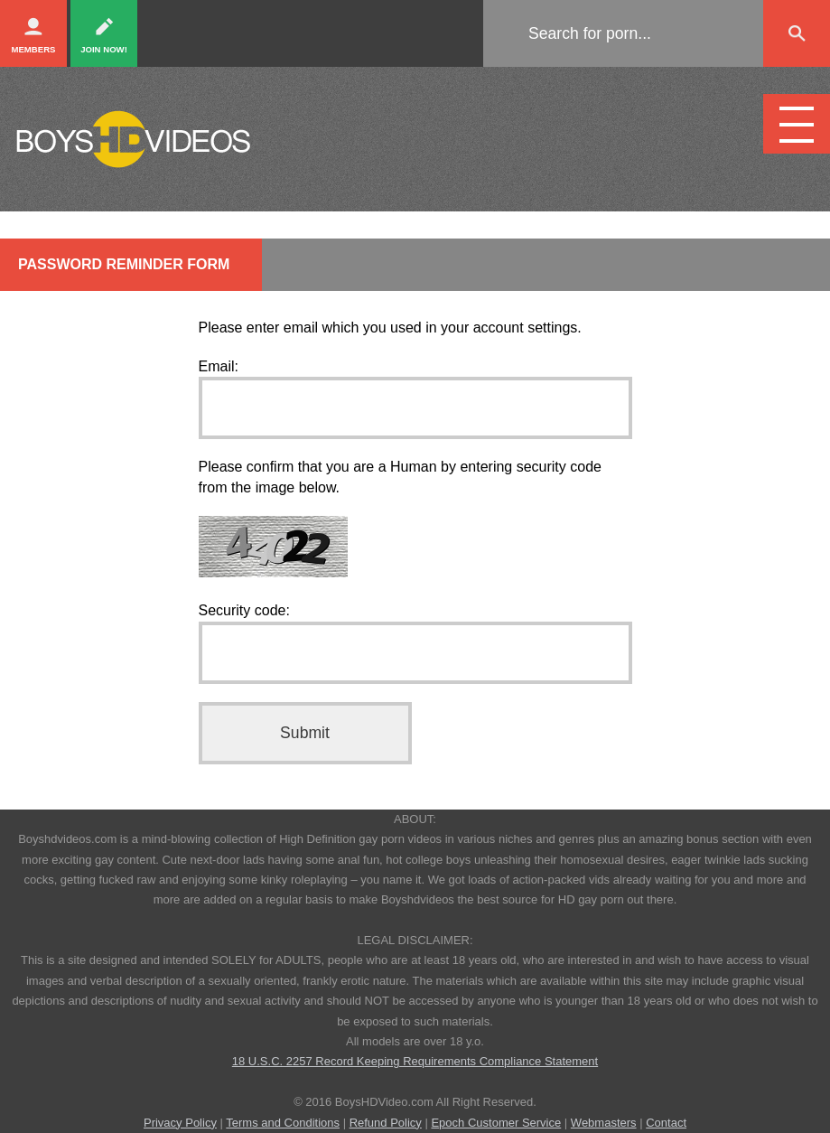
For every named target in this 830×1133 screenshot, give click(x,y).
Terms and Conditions (283, 1122)
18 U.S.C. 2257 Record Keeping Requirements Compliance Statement (415, 1061)
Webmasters (604, 1122)
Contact (666, 1122)
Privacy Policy (180, 1122)
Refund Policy (386, 1122)
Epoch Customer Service (496, 1122)
